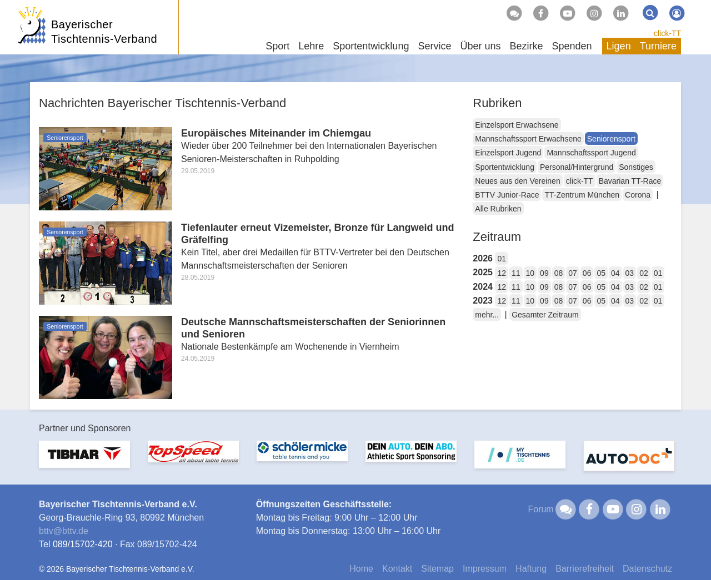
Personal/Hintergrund (576, 167)
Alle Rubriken (498, 208)
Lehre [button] (311, 46)
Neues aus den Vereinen (517, 180)
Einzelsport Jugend (508, 152)
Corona (637, 194)
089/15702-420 (83, 544)
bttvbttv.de (63, 531)
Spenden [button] (572, 46)
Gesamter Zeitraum (545, 314)
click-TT (667, 33)
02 (643, 273)
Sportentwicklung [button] (371, 46)
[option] (84, 461)
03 (629, 273)
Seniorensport (611, 138)
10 (530, 273)
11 (516, 273)
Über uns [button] (480, 46)
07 (572, 273)
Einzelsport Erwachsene (516, 124)
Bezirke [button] (526, 46)
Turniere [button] (658, 46)
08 (558, 273)
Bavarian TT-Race (630, 180)
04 (615, 273)
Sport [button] (277, 46)
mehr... (487, 314)
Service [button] (434, 46)
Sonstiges (636, 167)
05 (601, 273)
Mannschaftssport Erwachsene (528, 138)
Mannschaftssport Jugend (591, 152)
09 (544, 273)
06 (587, 273)
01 (501, 258)
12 (501, 273)
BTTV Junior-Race (507, 194)
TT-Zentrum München (581, 194)
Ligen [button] (619, 46)
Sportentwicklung (504, 167)
